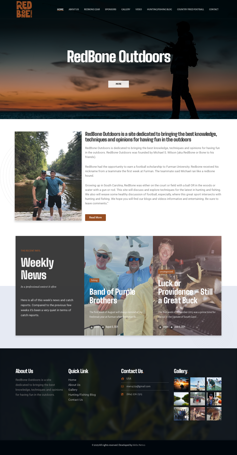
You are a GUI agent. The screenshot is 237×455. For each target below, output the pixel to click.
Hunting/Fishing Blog (159, 9)
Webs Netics (139, 445)
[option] (118, 59)
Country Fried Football (190, 9)
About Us (74, 9)
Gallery (125, 9)
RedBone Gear (92, 9)
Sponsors (110, 9)
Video (138, 9)
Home (60, 9)
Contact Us (75, 399)
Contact (213, 9)
